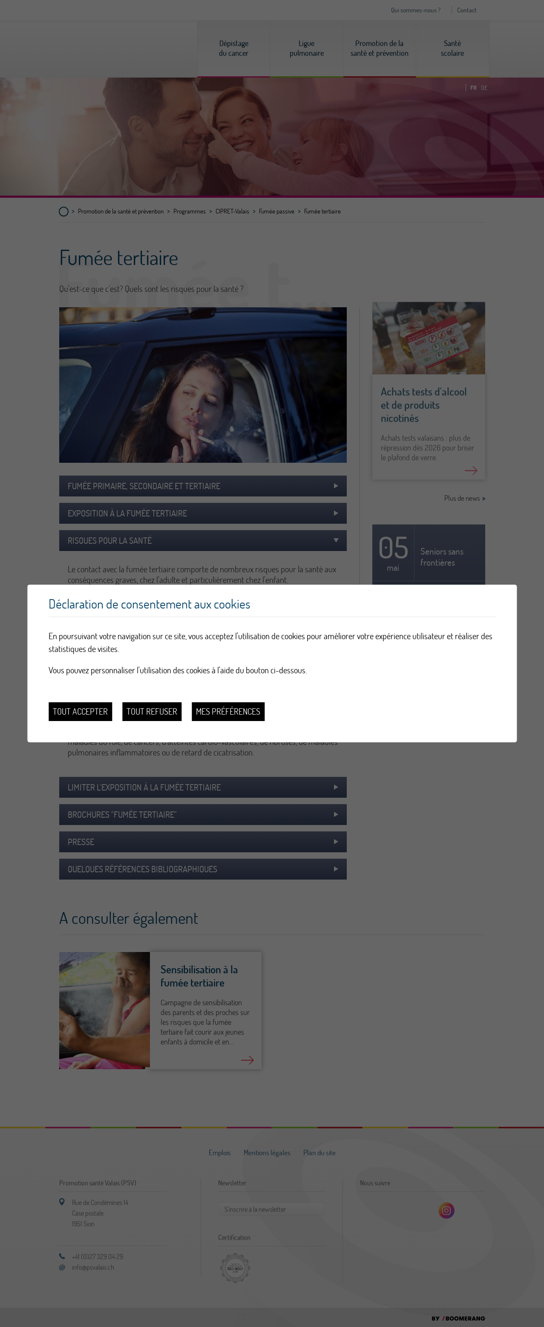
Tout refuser (152, 711)
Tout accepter (80, 711)
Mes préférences (228, 711)
